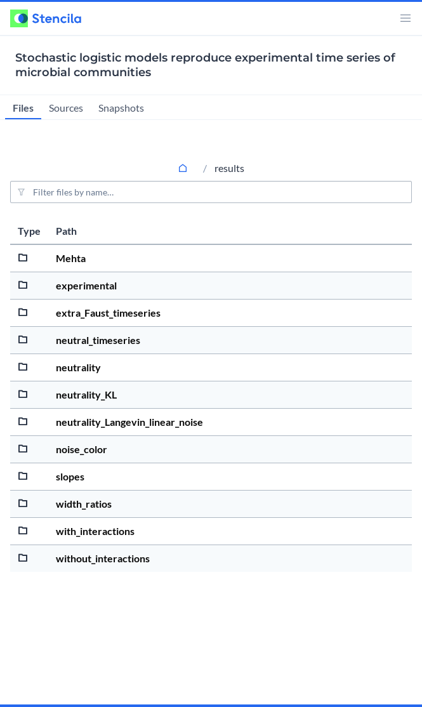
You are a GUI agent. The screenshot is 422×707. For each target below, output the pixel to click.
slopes (70, 476)
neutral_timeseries (98, 340)
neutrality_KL (86, 394)
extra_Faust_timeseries (108, 313)
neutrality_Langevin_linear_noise (129, 422)
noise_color (81, 449)
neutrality (78, 367)
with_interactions (95, 531)
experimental (86, 285)
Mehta (71, 258)
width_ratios (84, 504)
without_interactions (103, 558)
